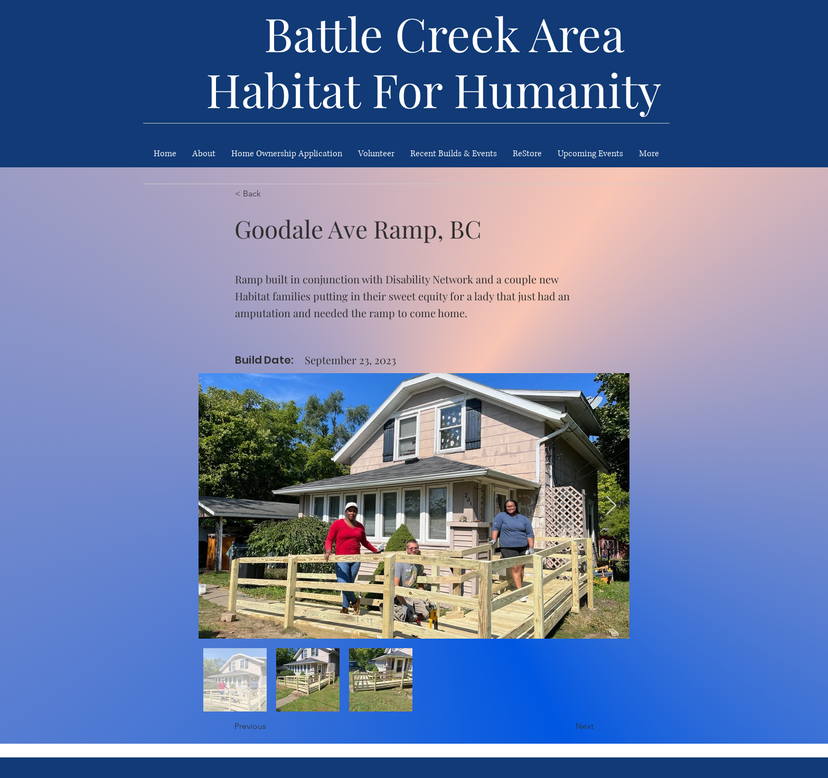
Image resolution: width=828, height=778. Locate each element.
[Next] (567, 726)
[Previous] (269, 726)
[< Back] (270, 193)
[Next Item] (611, 506)
